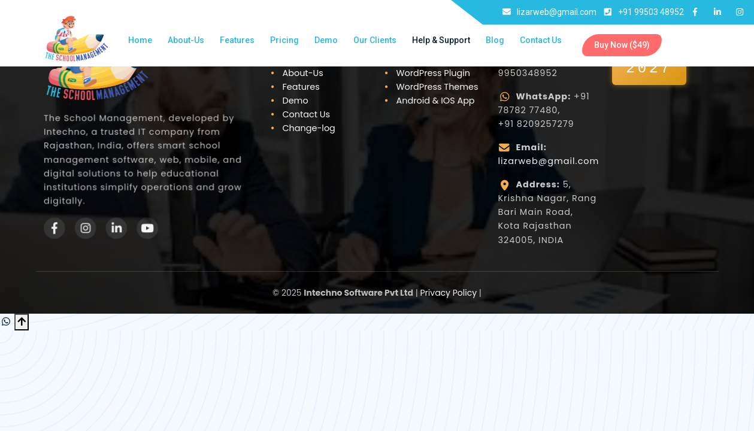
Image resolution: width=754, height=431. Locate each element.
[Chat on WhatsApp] (7, 321)
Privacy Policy (448, 293)
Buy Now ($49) (622, 45)
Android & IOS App (435, 101)
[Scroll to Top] (21, 322)
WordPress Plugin (433, 73)
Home (140, 40)
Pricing (284, 40)
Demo (326, 40)
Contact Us (541, 40)
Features (237, 40)
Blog (495, 40)
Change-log (309, 128)
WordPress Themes (437, 87)
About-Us (186, 40)
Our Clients (374, 40)
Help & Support (441, 40)
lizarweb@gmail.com (548, 161)
